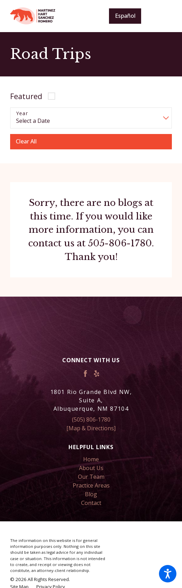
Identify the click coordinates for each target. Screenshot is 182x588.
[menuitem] (91, 459)
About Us (91, 468)
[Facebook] (85, 373)
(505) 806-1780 (91, 419)
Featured (26, 96)
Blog (91, 494)
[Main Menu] (161, 16)
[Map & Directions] (91, 428)
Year (22, 114)
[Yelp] (96, 373)
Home (91, 459)
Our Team (91, 477)
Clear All (26, 141)
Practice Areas (91, 485)
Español (125, 16)
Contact (91, 503)
